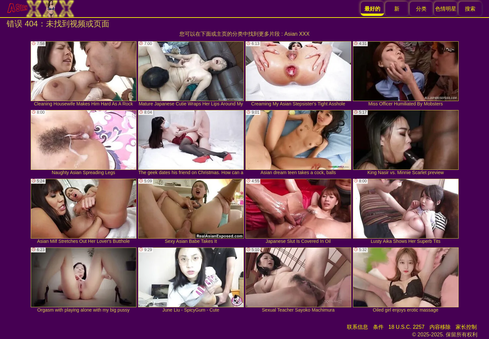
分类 (421, 9)
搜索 (470, 9)
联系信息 (357, 327)
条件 (378, 327)
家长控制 (466, 327)
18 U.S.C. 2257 (407, 327)
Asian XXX (296, 34)
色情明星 (445, 9)
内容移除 (440, 327)
